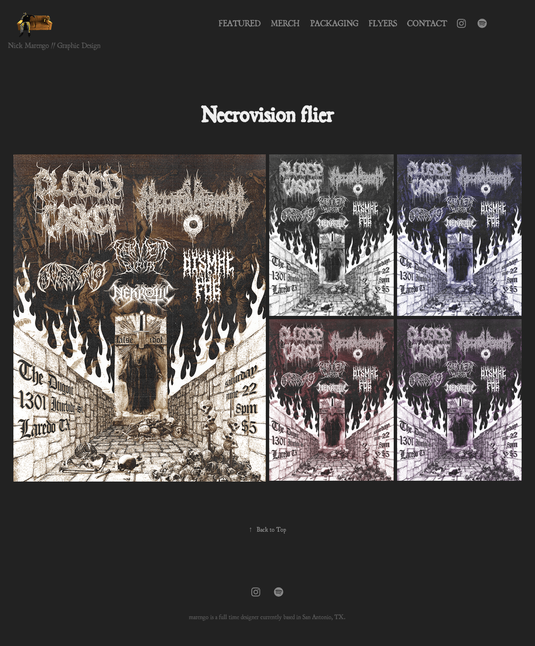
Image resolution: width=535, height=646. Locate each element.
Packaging (334, 23)
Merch (285, 23)
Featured (240, 23)
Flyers (383, 23)
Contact (427, 23)
